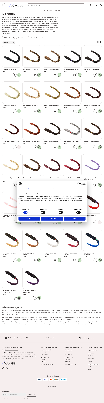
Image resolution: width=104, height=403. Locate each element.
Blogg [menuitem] (89, 369)
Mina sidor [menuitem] (91, 358)
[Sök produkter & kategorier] (56, 5)
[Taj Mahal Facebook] (3, 368)
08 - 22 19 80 (73, 364)
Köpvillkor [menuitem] (91, 353)
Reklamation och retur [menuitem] (94, 367)
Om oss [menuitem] (90, 361)
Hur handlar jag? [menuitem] (92, 350)
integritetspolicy (26, 398)
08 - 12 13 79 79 (50, 364)
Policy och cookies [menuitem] (93, 364)
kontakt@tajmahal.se (11, 350)
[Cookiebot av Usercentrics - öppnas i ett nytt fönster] (79, 183)
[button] (96, 5)
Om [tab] (75, 188)
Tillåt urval (52, 218)
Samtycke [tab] (28, 188)
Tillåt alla (74, 218)
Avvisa (29, 218)
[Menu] (4, 5)
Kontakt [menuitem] (90, 356)
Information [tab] (52, 188)
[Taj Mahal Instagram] (7, 368)
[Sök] (82, 5)
